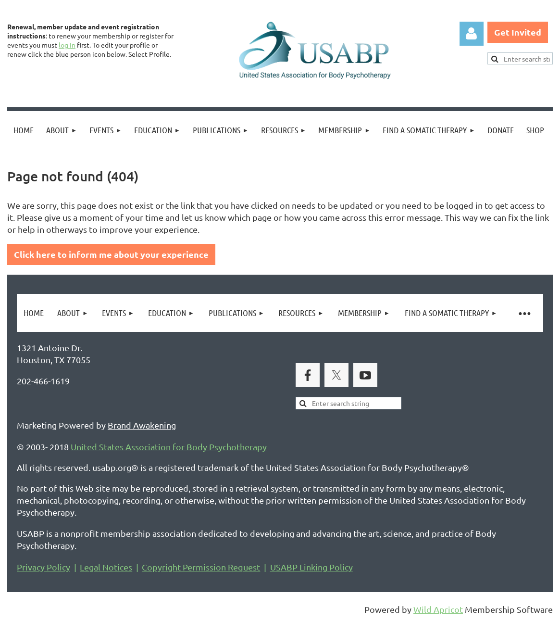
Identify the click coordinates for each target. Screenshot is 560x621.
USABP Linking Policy (311, 567)
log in (67, 44)
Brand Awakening (142, 425)
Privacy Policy (43, 567)
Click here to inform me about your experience (111, 254)
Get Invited (517, 32)
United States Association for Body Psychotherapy (169, 447)
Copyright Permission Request (201, 567)
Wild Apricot (438, 609)
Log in (472, 34)
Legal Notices (106, 567)
